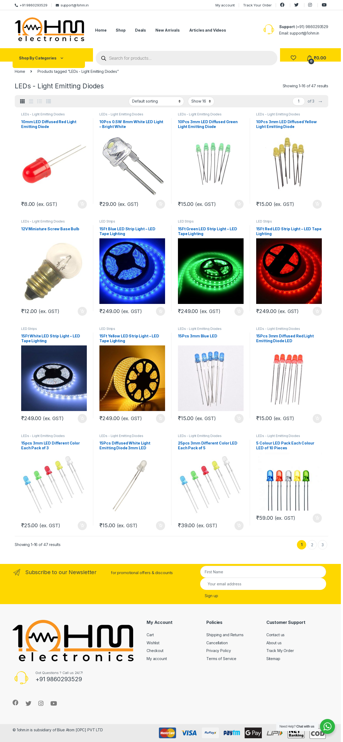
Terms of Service (221, 658)
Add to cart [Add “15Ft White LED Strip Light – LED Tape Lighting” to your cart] (82, 418)
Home (100, 30)
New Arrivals (167, 30)
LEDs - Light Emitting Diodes (43, 114)
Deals (140, 30)
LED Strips (107, 221)
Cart (150, 634)
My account (225, 5)
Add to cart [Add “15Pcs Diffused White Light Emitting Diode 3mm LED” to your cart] (160, 525)
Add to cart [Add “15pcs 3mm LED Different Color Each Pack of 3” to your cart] (82, 525)
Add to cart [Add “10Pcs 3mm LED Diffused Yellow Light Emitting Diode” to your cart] (317, 204)
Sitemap (273, 658)
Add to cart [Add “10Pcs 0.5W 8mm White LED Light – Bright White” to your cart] (160, 204)
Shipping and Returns (224, 634)
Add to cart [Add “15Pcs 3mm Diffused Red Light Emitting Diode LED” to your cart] (317, 418)
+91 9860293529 (31, 5)
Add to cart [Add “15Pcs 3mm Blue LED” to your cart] (239, 418)
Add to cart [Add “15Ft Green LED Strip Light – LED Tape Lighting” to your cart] (239, 311)
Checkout (155, 650)
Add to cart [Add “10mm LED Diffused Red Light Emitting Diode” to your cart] (82, 204)
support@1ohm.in (72, 5)
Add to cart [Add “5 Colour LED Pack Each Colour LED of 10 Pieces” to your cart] (317, 518)
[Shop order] (156, 101)
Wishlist (153, 643)
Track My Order (280, 650)
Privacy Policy (218, 650)
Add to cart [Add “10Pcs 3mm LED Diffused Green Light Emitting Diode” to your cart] (239, 204)
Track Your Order (257, 5)
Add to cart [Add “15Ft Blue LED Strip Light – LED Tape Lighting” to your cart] (160, 311)
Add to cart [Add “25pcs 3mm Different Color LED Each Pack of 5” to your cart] (239, 525)
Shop (120, 30)
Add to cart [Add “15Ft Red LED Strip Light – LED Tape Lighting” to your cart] (317, 311)
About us (274, 643)
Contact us (275, 634)
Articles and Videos (207, 30)
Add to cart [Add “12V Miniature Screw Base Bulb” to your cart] (82, 311)
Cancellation (217, 643)
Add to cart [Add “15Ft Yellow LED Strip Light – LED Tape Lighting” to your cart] (160, 418)
